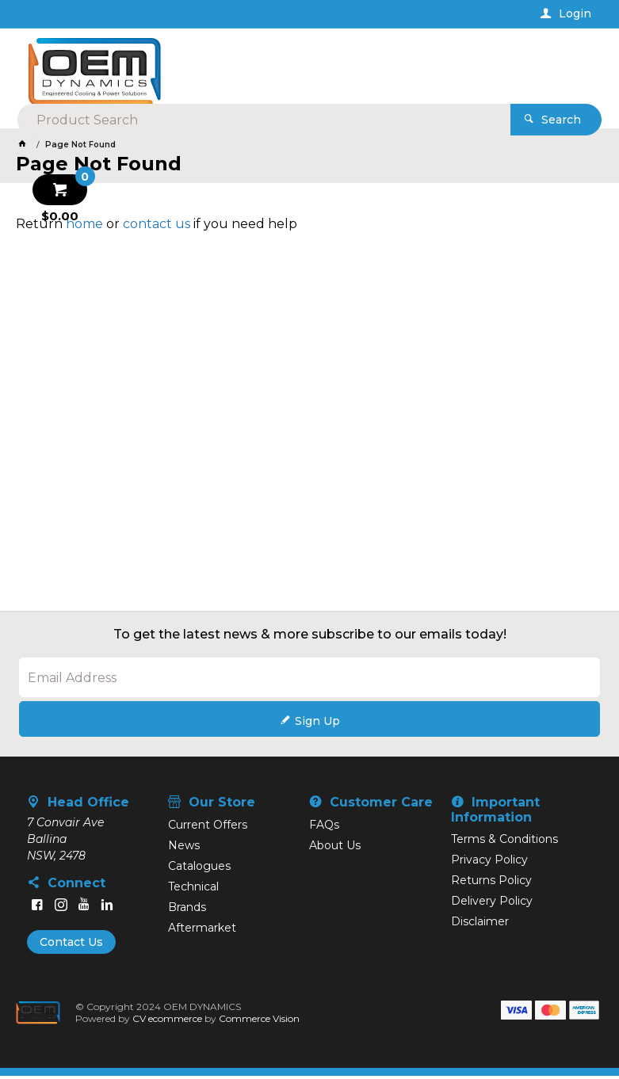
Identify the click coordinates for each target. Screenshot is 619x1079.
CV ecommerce (168, 1022)
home (84, 226)
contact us (156, 226)
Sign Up (317, 723)
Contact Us (71, 945)
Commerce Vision (260, 1022)
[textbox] (304, 63)
